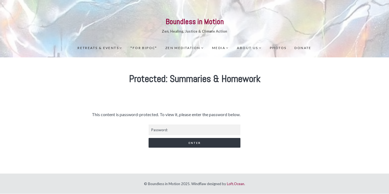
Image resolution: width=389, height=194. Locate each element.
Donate (302, 48)
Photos (278, 48)
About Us (247, 48)
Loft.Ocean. (236, 184)
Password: (194, 129)
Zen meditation (182, 48)
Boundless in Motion (195, 21)
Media (218, 48)
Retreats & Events (98, 48)
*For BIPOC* (143, 48)
